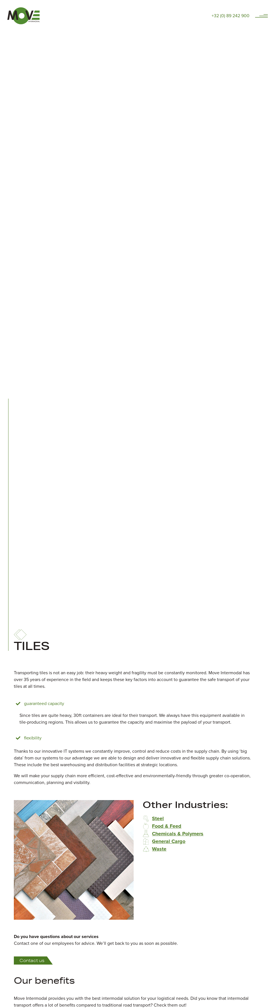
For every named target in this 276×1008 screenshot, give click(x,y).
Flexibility (33, 738)
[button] (133, 703)
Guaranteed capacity (44, 703)
